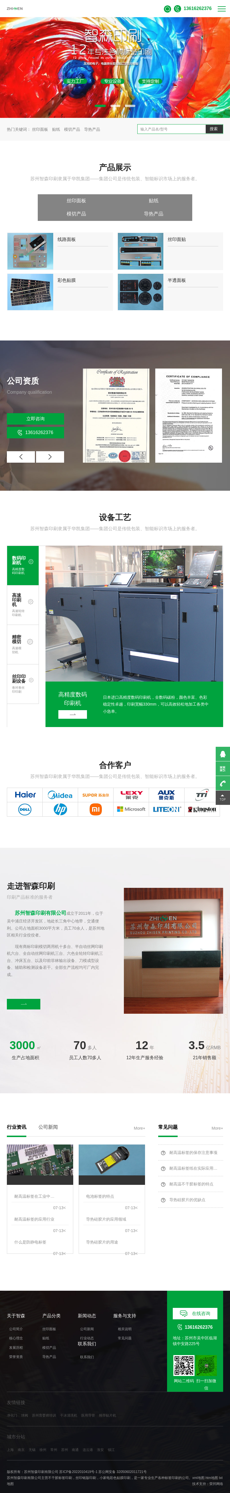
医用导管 (88, 1405)
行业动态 (87, 1327)
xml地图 (198, 1467)
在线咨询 (195, 1302)
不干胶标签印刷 (60, 1467)
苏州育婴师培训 (44, 1405)
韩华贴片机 (107, 1405)
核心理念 (16, 1327)
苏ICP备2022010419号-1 (78, 1461)
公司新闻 (87, 1318)
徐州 (42, 1439)
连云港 (88, 1439)
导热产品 (92, 129)
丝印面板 (40, 129)
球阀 (24, 1405)
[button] (96, 106)
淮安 (100, 1439)
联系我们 (87, 1346)
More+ (139, 1116)
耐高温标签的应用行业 (34, 1208)
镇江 (111, 1439)
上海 (10, 1439)
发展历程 (16, 1336)
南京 (21, 1439)
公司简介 (16, 1318)
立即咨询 (35, 406)
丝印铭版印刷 (86, 1467)
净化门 (12, 1405)
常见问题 (125, 1327)
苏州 (64, 1439)
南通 (75, 1439)
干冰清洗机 (68, 1405)
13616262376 (35, 420)
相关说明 (125, 1318)
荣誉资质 (16, 1346)
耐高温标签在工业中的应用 (34, 1185)
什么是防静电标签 (30, 1231)
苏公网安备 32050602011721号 (122, 1461)
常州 (53, 1439)
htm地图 (211, 1467)
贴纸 (56, 129)
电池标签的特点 (100, 1185)
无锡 (32, 1439)
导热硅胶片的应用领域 (106, 1208)
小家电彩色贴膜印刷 (115, 1467)
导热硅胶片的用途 (102, 1231)
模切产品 (72, 129)
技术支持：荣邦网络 (207, 1473)
